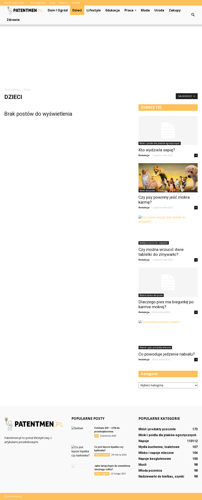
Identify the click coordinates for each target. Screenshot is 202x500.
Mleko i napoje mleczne (156, 453)
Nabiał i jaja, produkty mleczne (155, 347)
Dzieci (77, 10)
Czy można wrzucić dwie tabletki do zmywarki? (161, 252)
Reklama (63, 2)
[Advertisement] (101, 54)
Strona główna (38, 2)
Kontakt (76, 2)
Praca (130, 10)
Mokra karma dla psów (151, 295)
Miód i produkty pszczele (157, 429)
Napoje (143, 441)
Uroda (159, 10)
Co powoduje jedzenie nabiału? (166, 354)
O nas (52, 2)
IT (96, 435)
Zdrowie (13, 20)
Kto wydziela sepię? (156, 150)
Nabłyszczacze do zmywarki (154, 242)
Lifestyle (94, 10)
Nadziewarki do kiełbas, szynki (161, 476)
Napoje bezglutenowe (154, 459)
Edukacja (113, 10)
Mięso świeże (102, 454)
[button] (193, 15)
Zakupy (174, 10)
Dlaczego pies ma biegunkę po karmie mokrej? (166, 304)
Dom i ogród (58, 10)
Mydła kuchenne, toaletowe (159, 447)
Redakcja (144, 155)
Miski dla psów (147, 190)
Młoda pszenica (150, 470)
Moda (145, 10)
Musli (142, 464)
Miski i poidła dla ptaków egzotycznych (160, 143)
